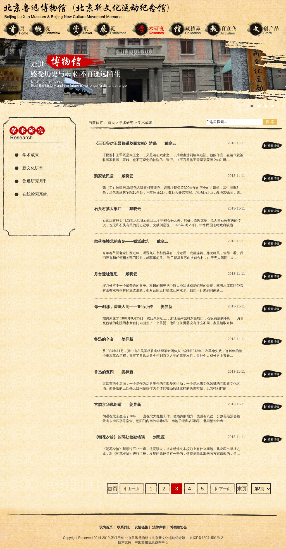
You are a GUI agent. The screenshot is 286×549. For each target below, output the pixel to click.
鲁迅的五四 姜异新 (113, 372)
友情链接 (141, 527)
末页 (242, 489)
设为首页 (106, 527)
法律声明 (159, 527)
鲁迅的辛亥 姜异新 (113, 339)
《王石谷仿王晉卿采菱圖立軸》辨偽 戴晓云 (135, 143)
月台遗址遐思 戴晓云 (115, 274)
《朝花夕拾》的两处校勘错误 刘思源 (129, 437)
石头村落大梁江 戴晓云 (117, 208)
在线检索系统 (34, 194)
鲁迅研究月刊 (34, 181)
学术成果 (30, 154)
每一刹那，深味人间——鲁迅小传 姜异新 (133, 306)
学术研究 (126, 123)
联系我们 (123, 527)
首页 (111, 123)
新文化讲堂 (32, 167)
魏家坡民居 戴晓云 (113, 176)
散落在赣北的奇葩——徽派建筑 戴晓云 (131, 241)
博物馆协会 (178, 527)
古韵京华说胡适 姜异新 (117, 404)
